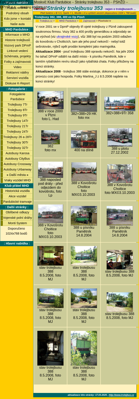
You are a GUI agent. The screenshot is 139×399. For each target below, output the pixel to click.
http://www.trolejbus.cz (121, 395)
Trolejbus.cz (46, 20)
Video (17, 67)
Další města (17, 175)
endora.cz (39, 7)
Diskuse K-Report (17, 83)
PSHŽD (119, 2)
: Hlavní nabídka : (17, 243)
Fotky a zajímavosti (17, 61)
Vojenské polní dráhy (17, 217)
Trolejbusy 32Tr (17, 148)
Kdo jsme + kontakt (17, 18)
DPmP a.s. (8, 7)
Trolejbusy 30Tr (17, 142)
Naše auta (17, 24)
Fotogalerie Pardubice (17, 96)
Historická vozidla (17, 191)
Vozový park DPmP (17, 45)
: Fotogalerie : (17, 89)
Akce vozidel (17, 196)
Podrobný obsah (17, 13)
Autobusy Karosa (18, 153)
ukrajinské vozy (67, 36)
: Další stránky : (16, 207)
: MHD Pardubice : (16, 29)
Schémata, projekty (17, 56)
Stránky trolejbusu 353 (92, 2)
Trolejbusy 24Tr (17, 131)
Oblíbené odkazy (17, 212)
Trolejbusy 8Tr (17, 110)
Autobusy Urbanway (17, 169)
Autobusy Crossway (17, 164)
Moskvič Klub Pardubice (52, 2)
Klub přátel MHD (17, 185)
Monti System (17, 223)
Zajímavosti (89, 20)
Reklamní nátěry (17, 72)
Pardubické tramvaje (17, 201)
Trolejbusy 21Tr (17, 126)
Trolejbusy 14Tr (17, 120)
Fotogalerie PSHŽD (15, 2)
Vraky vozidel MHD (17, 180)
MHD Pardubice (67, 20)
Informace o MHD (17, 34)
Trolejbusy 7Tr (17, 104)
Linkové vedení (17, 51)
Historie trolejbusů (17, 40)
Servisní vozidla (17, 78)
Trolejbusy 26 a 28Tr (17, 137)
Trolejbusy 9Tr (17, 115)
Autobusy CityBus (17, 158)
